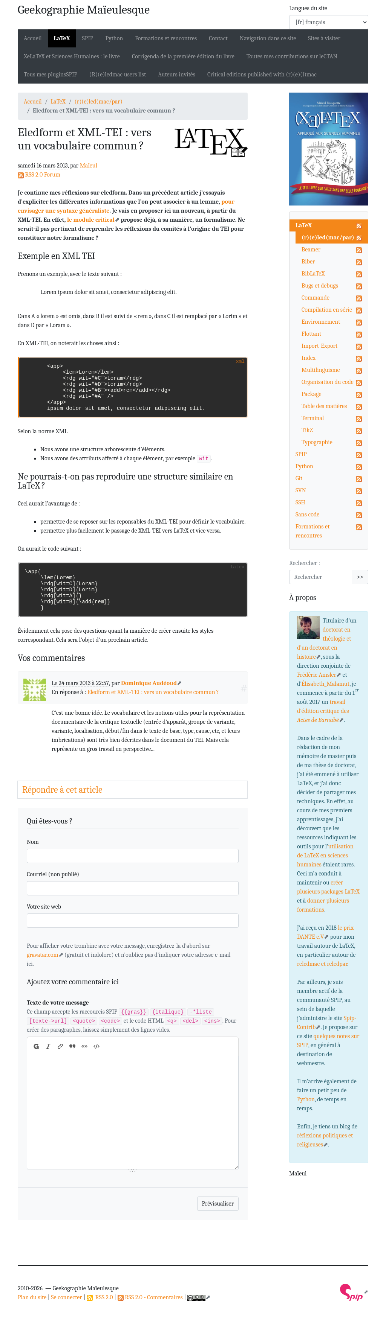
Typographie (317, 442)
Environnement (321, 321)
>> (360, 577)
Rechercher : (304, 563)
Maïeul (88, 165)
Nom (33, 842)
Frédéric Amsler (316, 674)
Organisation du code (328, 382)
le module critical (91, 219)
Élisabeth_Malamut (325, 683)
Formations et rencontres (166, 38)
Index (309, 358)
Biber (308, 261)
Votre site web (44, 906)
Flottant (311, 333)
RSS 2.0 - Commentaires (150, 1297)
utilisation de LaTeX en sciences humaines (325, 855)
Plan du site (32, 1297)
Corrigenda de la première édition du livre (183, 56)
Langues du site (308, 8)
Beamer (311, 249)
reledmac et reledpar (322, 964)
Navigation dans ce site (268, 38)
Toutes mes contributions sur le (292, 56)
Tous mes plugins (50, 74)
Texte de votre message (58, 1002)
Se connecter (66, 1297)
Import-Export (319, 346)
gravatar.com (42, 954)
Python (114, 38)
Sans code (307, 514)
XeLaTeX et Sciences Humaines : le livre (72, 56)
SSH (300, 502)
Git (299, 478)
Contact (218, 38)
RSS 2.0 (100, 1297)
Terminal (313, 418)
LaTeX (62, 38)
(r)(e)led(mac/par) (99, 101)
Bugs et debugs (320, 285)
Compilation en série (327, 309)
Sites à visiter (324, 38)
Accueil (33, 38)
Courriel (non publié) (53, 874)
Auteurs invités (176, 74)
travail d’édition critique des (323, 711)
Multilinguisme (321, 370)
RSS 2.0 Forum (39, 174)
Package (312, 394)
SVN (301, 490)
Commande (315, 297)
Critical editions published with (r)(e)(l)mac (262, 74)
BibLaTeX (313, 273)
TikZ (307, 430)
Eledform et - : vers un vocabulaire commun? (153, 692)
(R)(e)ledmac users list (117, 74)
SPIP (301, 454)
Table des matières (324, 406)
